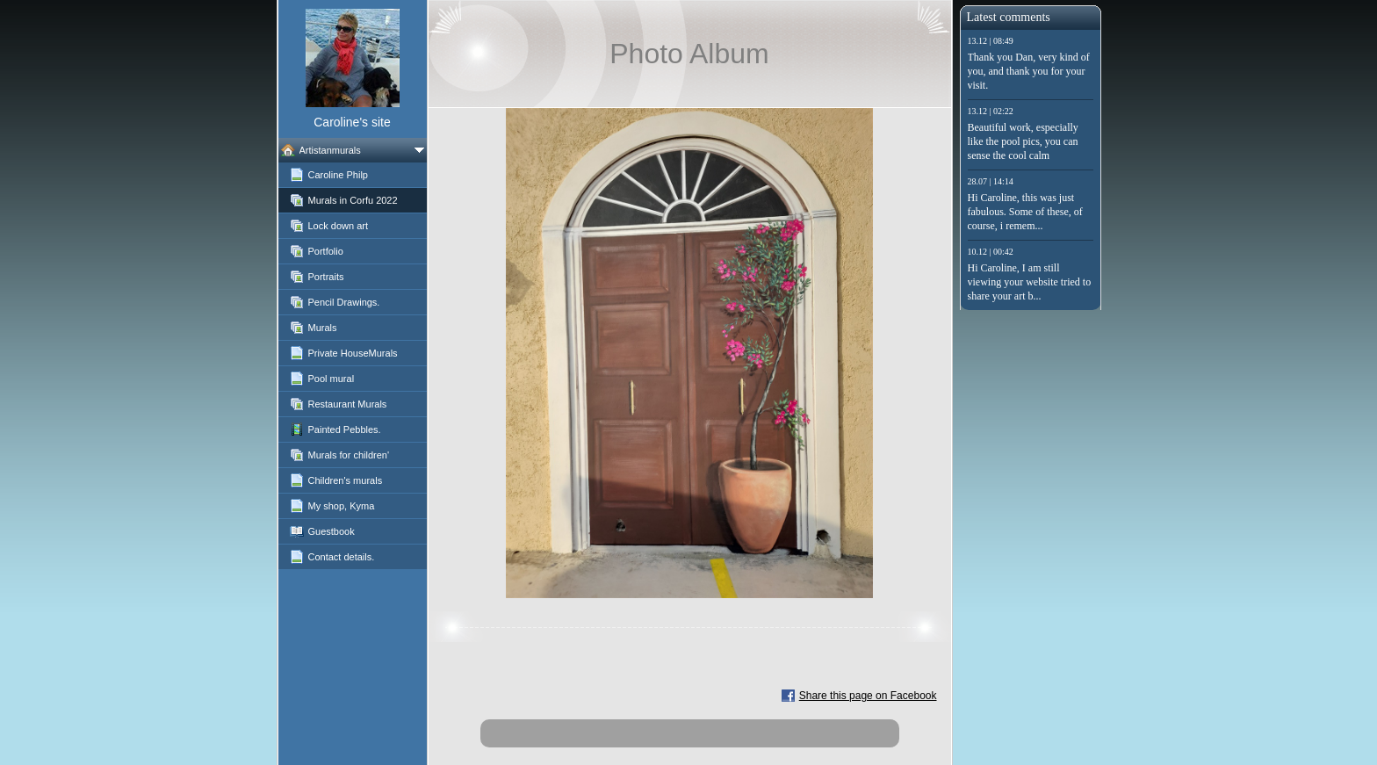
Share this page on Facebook (868, 695)
